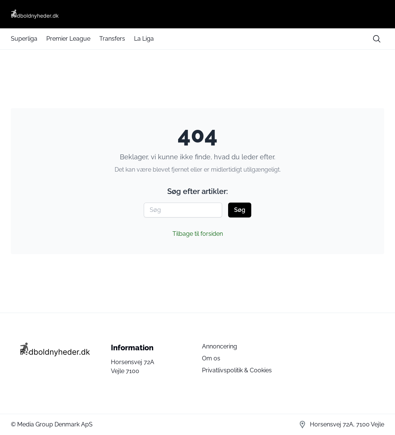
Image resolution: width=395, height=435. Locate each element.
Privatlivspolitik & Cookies (237, 370)
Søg (239, 209)
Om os (211, 358)
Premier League (68, 38)
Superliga (24, 38)
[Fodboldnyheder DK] (197, 14)
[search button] (376, 38)
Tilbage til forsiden (197, 233)
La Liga (144, 38)
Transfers (112, 38)
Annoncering (219, 346)
